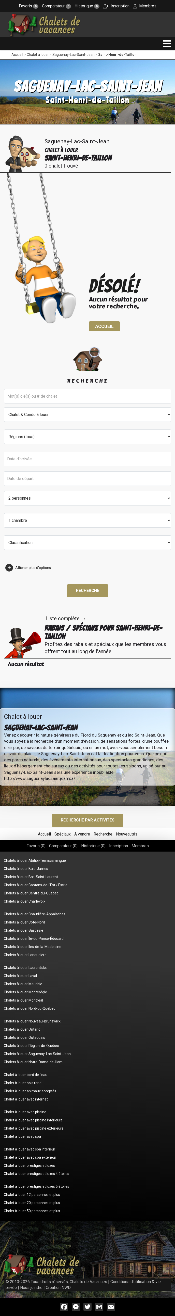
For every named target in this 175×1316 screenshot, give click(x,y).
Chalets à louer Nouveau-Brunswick (32, 1021)
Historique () (93, 845)
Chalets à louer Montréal (23, 1000)
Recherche (87, 590)
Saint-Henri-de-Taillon (117, 55)
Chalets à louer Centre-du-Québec (31, 893)
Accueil (17, 55)
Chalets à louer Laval (20, 976)
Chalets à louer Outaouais (24, 1037)
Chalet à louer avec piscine (25, 1112)
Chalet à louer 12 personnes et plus (32, 1195)
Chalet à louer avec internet (26, 1099)
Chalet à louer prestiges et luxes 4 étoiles (36, 1174)
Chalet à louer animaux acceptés (30, 1091)
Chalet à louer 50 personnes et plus (32, 1211)
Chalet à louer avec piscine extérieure (34, 1128)
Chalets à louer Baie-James (26, 869)
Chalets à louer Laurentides (26, 968)
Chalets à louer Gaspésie (23, 930)
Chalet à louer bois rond (22, 1083)
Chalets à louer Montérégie (25, 992)
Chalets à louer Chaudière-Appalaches (34, 914)
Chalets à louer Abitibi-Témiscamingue (35, 860)
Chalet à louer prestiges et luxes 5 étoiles (36, 1186)
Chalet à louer (38, 55)
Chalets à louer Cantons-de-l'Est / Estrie (35, 885)
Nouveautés (126, 834)
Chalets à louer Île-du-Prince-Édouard (34, 939)
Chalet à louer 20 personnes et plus (32, 1203)
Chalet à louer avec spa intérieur (29, 1149)
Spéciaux (62, 834)
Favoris (28, 6)
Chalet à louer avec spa (22, 1136)
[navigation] (167, 43)
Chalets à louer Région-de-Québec (31, 1046)
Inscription (116, 6)
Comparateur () (63, 845)
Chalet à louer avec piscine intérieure (33, 1120)
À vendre (82, 834)
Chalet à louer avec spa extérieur (30, 1157)
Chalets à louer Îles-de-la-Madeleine (32, 947)
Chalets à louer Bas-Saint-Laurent (31, 877)
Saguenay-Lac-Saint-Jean (73, 55)
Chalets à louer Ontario (22, 1029)
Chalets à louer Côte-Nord (24, 922)
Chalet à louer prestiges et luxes (29, 1165)
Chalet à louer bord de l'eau (25, 1075)
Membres (144, 6)
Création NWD (58, 1287)
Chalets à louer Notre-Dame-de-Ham (33, 1062)
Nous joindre (31, 1287)
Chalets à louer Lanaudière (25, 955)
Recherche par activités (87, 820)
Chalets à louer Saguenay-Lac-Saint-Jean (37, 1054)
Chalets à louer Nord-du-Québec (29, 1008)
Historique (87, 6)
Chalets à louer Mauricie (23, 984)
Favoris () (36, 845)
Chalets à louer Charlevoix (24, 901)
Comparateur (56, 6)
